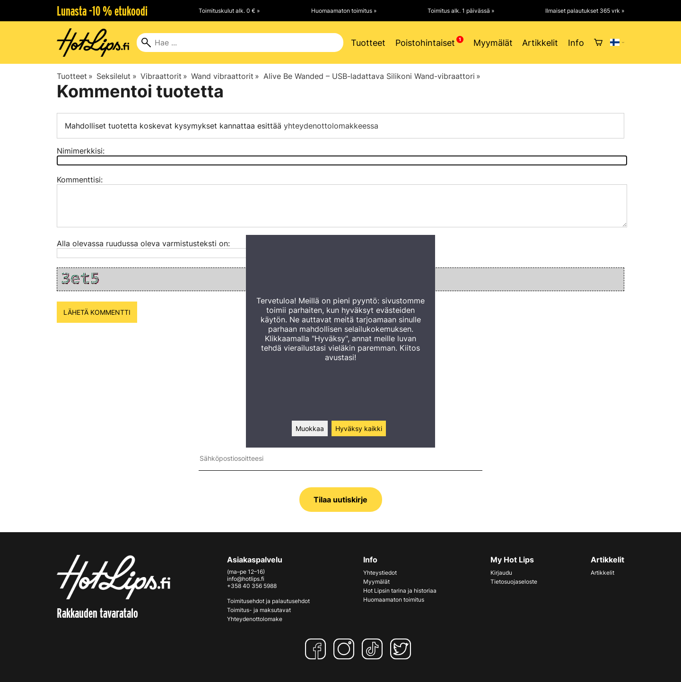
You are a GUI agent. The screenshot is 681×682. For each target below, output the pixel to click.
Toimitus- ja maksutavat (259, 609)
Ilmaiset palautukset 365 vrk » (584, 10)
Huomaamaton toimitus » (343, 10)
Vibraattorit (163, 76)
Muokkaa (310, 428)
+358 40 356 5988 (252, 585)
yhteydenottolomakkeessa (331, 125)
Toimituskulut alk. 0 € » (229, 10)
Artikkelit (540, 43)
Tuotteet (368, 43)
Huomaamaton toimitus (393, 599)
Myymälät (493, 43)
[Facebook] (317, 649)
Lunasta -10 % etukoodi (102, 11)
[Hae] (240, 42)
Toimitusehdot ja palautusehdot (268, 600)
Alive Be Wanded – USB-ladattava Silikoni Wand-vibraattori (371, 76)
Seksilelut (116, 76)
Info (576, 43)
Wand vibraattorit (225, 76)
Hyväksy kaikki (358, 428)
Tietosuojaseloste (513, 581)
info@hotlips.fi (245, 578)
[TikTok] (374, 649)
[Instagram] (345, 649)
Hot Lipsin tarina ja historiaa (400, 590)
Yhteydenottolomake (254, 618)
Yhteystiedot (380, 572)
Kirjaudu (501, 572)
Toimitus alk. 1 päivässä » (461, 10)
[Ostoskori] (598, 42)
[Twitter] (402, 649)
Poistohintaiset (425, 43)
